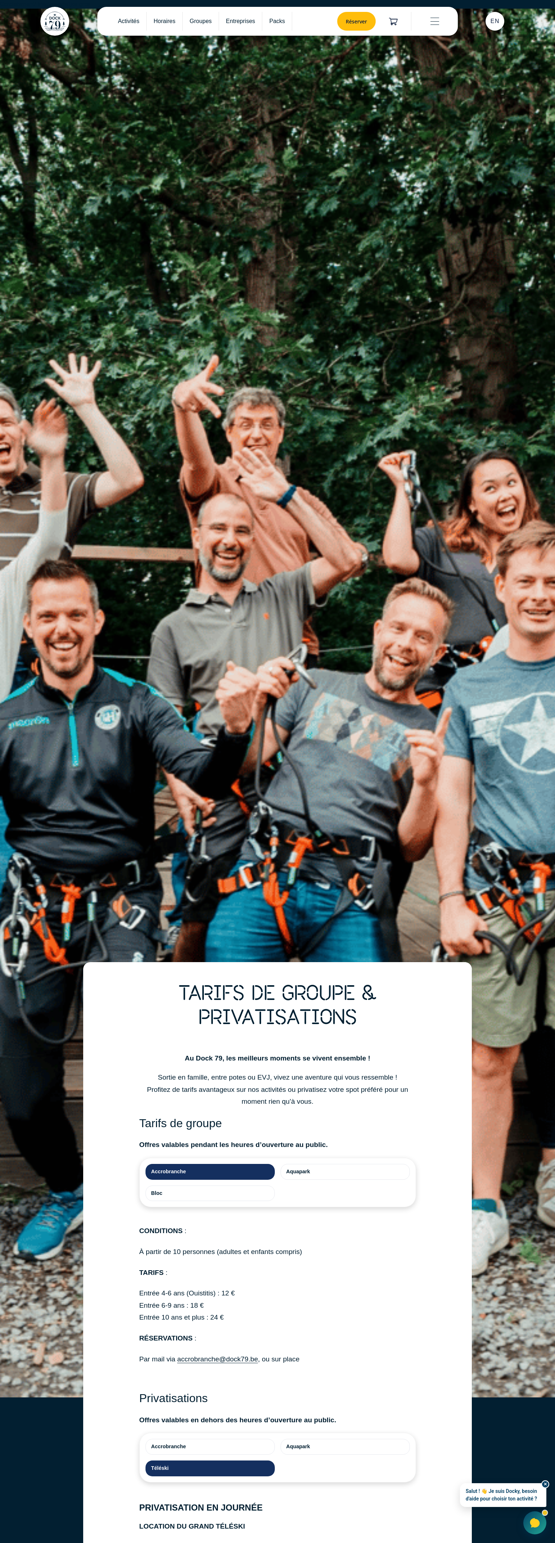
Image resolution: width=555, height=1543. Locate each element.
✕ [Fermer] (545, 1484)
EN (495, 21)
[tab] (210, 1172)
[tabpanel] (277, 1295)
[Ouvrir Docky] (534, 1522)
